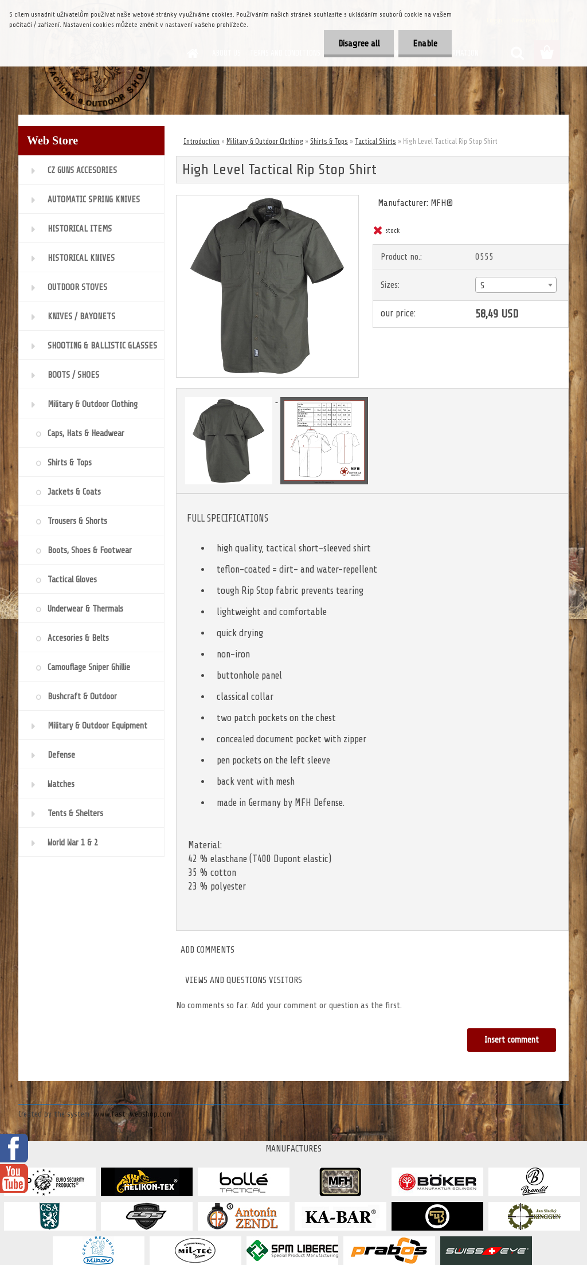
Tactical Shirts (375, 141)
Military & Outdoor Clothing (264, 141)
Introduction (201, 141)
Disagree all (358, 43)
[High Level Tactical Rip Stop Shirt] (267, 200)
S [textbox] (482, 285)
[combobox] (516, 285)
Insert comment (511, 1040)
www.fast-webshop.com (133, 1114)
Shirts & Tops (329, 141)
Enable (425, 43)
